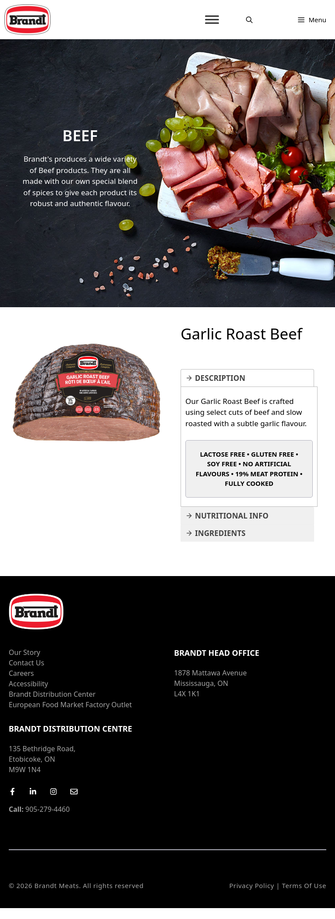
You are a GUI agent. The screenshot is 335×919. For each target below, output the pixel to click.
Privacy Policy (251, 885)
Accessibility (28, 683)
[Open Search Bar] (249, 19)
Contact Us (26, 663)
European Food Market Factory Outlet (70, 704)
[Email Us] (74, 791)
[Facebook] (12, 791)
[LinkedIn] (33, 791)
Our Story (24, 652)
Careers (21, 673)
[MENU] (212, 19)
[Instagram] (53, 791)
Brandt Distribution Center (52, 694)
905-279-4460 (39, 809)
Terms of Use (304, 885)
